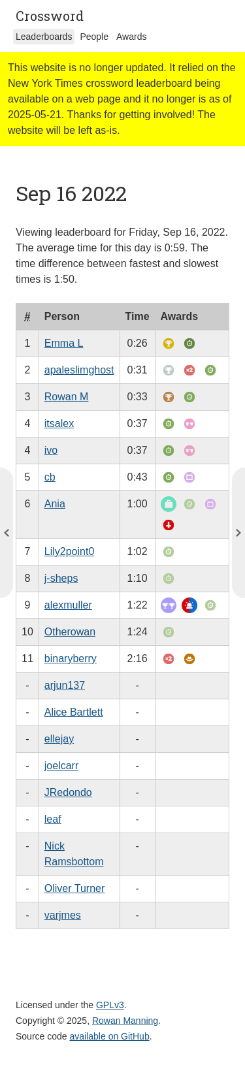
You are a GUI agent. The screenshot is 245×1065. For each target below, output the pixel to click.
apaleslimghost (79, 369)
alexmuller (68, 605)
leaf (52, 819)
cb (50, 477)
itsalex (59, 423)
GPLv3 (110, 1005)
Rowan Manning (125, 1020)
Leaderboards (44, 36)
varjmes (62, 915)
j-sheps (61, 578)
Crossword (50, 15)
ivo (50, 450)
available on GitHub (110, 1036)
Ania (54, 503)
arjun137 (64, 685)
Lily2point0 (69, 551)
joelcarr (61, 765)
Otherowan (69, 631)
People (94, 36)
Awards (131, 36)
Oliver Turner (74, 888)
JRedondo (68, 792)
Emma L (64, 343)
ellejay (59, 738)
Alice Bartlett (73, 712)
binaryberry (70, 658)
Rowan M (66, 396)
